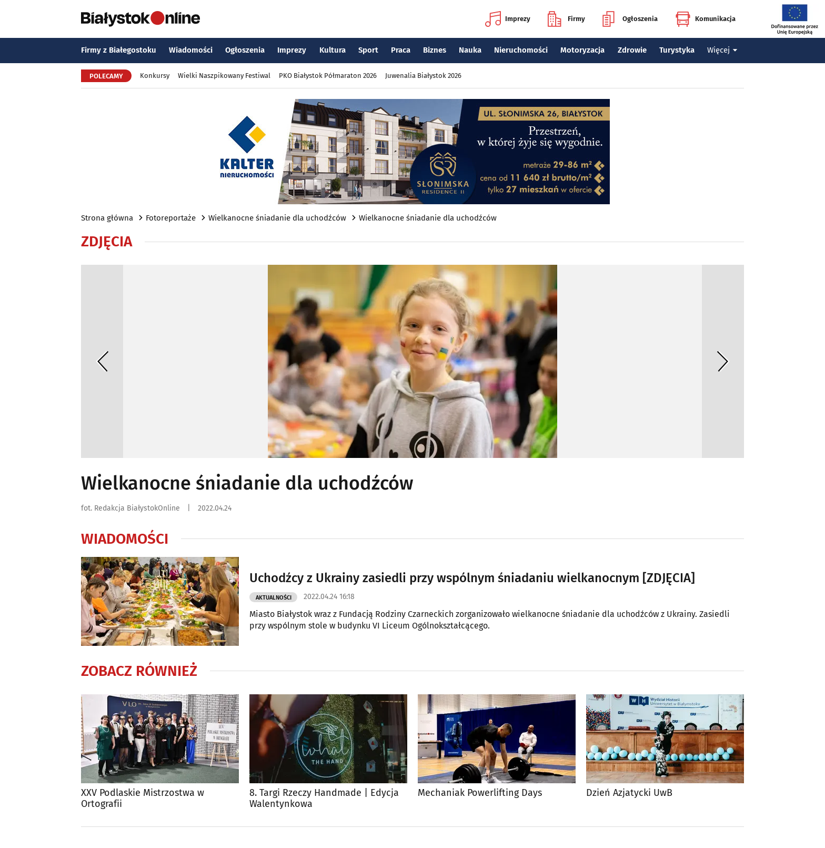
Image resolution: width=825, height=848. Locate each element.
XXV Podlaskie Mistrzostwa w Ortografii (142, 798)
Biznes (434, 50)
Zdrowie (632, 50)
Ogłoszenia (630, 19)
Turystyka (677, 50)
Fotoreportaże (171, 218)
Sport (368, 50)
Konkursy (154, 75)
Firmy (566, 19)
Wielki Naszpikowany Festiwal (224, 75)
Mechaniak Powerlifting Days (480, 793)
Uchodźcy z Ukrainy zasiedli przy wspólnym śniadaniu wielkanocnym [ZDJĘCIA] (472, 578)
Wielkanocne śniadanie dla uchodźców (277, 218)
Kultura (332, 50)
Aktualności (273, 597)
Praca (400, 50)
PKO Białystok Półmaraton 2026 (328, 75)
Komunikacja (705, 19)
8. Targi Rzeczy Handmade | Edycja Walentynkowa (324, 798)
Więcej (722, 50)
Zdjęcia (106, 241)
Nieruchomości (521, 50)
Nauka (470, 50)
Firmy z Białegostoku (118, 50)
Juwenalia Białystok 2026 (423, 75)
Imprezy (507, 19)
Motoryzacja (582, 50)
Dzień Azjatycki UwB (629, 793)
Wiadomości (191, 50)
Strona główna (107, 218)
